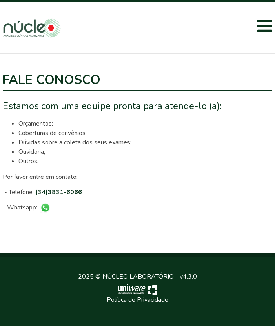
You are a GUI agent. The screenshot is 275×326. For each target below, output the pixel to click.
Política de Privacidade (137, 299)
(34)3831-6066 (58, 192)
